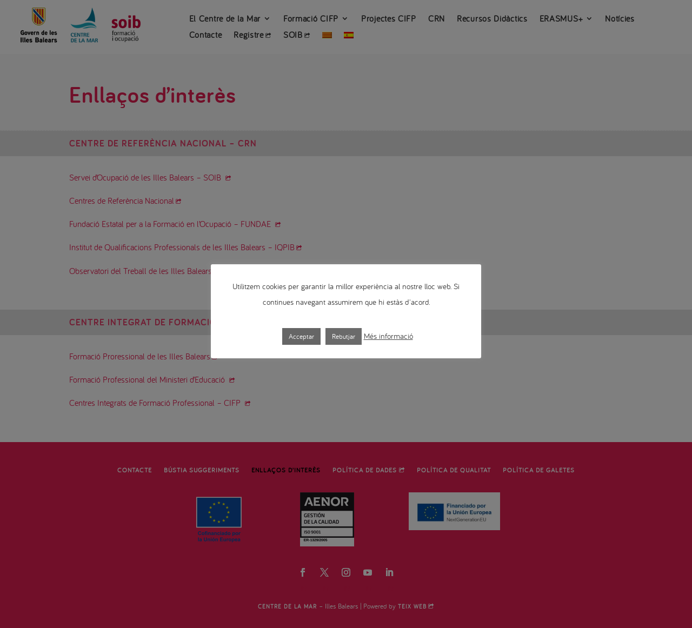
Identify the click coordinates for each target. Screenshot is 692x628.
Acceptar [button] (301, 336)
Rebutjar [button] (343, 336)
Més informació (388, 336)
